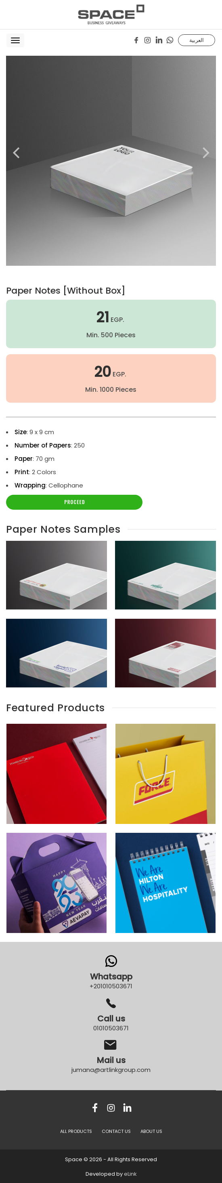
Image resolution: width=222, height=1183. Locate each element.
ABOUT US (151, 1131)
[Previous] (17, 153)
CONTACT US (116, 1131)
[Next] (205, 153)
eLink (130, 1174)
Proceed (74, 501)
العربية (196, 40)
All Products (76, 1131)
